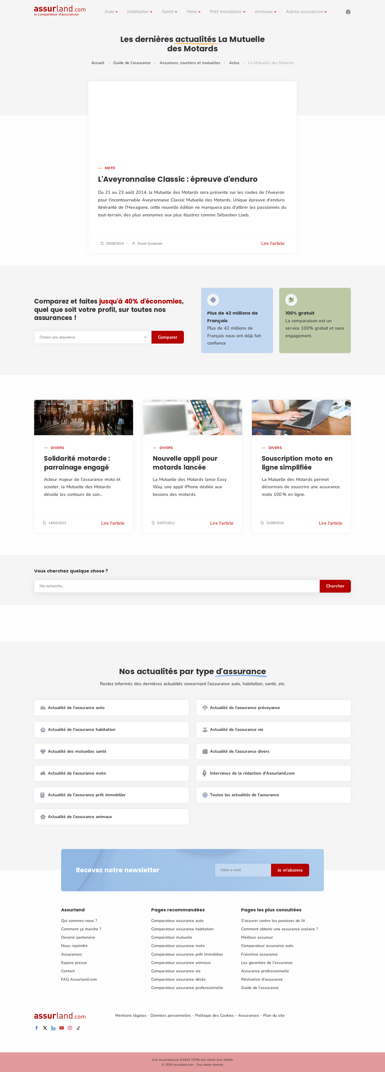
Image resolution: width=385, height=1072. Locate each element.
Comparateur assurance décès (178, 979)
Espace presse (74, 962)
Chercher (335, 586)
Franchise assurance (259, 954)
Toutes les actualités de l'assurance (241, 795)
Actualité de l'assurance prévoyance (241, 707)
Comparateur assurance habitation (182, 929)
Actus (234, 63)
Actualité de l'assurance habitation (78, 729)
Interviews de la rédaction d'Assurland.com (249, 773)
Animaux (264, 11)
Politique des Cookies (214, 1015)
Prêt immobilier (226, 11)
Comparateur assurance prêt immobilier (187, 954)
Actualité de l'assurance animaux (76, 817)
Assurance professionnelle (265, 971)
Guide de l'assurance (132, 63)
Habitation (138, 11)
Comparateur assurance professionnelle (187, 987)
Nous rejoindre (74, 945)
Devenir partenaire (78, 937)
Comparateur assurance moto (178, 945)
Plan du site (274, 1015)
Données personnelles (171, 1015)
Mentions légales (130, 1015)
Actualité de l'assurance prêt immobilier (83, 795)
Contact (68, 971)
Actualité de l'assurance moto (73, 773)
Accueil (97, 63)
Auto (109, 11)
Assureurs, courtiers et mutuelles (190, 63)
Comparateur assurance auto (177, 920)
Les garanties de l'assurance (267, 962)
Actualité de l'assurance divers (236, 751)
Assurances (71, 954)
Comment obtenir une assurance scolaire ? (279, 929)
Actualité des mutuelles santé (73, 751)
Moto (192, 11)
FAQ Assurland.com (79, 979)
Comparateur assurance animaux (181, 962)
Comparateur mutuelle (171, 937)
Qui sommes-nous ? (79, 920)
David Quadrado (150, 243)
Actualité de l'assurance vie (233, 729)
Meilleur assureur (257, 937)
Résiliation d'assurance (262, 979)
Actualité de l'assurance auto (73, 707)
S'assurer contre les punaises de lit (273, 920)
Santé (168, 11)
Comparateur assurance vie (176, 971)
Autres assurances (304, 11)
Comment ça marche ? (81, 929)
